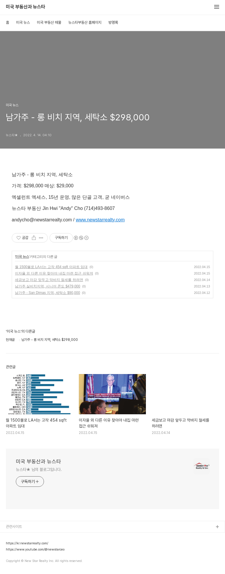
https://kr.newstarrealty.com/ (27, 543)
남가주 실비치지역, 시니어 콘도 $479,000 (47, 286)
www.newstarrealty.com (100, 219)
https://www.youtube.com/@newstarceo (35, 549)
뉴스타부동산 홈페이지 (84, 22)
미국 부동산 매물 (49, 22)
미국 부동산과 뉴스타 (25, 7)
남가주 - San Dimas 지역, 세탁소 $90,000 (47, 293)
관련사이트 (14, 526)
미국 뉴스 (23, 22)
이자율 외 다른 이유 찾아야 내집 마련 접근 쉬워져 (54, 273)
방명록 (113, 22)
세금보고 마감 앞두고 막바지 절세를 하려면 (49, 280)
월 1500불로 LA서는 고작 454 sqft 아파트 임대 (51, 267)
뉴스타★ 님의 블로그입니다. (39, 469)
